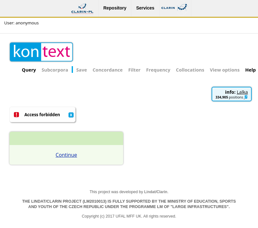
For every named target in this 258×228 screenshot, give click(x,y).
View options (225, 69)
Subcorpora (55, 69)
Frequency (158, 69)
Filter (134, 69)
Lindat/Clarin (155, 192)
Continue (66, 154)
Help (250, 69)
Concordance (108, 69)
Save (81, 69)
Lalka (242, 92)
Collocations (190, 69)
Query (29, 69)
